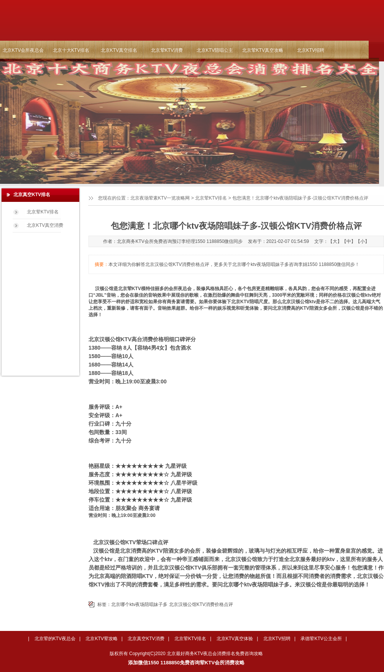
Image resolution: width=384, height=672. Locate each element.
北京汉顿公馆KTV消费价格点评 (201, 604)
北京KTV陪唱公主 (215, 50)
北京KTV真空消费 (45, 225)
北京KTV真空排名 (119, 50)
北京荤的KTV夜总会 (54, 638)
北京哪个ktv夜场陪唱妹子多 (139, 604)
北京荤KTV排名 (211, 198)
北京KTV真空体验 (235, 638)
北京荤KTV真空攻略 (262, 50)
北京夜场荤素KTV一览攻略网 (160, 198)
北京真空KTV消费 (146, 638)
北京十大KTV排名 (71, 50)
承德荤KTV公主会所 (320, 638)
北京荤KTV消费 (167, 50)
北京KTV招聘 (310, 50)
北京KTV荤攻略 (101, 638)
